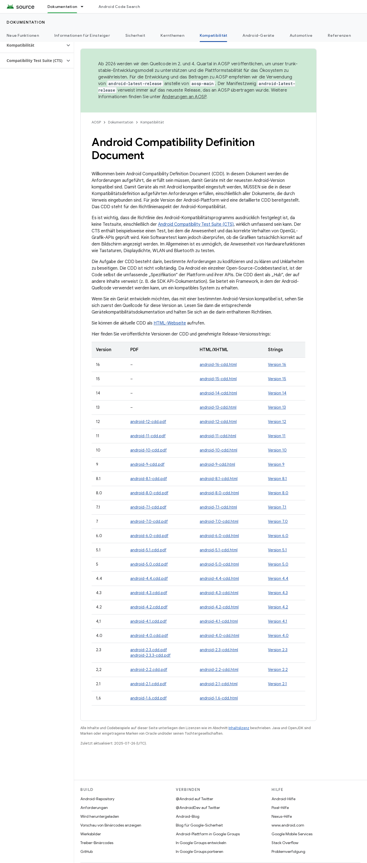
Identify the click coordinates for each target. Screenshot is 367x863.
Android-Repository (97, 798)
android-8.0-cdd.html (219, 492)
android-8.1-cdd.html (219, 478)
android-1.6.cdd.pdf (148, 698)
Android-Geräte (258, 35)
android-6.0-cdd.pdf (149, 535)
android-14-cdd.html (218, 393)
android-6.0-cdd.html (219, 535)
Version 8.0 (278, 492)
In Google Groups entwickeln (201, 842)
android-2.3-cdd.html (219, 649)
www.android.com (288, 825)
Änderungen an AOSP (184, 97)
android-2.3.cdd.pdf (148, 649)
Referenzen (339, 35)
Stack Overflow (285, 842)
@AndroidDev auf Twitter (198, 807)
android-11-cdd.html (218, 435)
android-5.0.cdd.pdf (149, 564)
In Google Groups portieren (199, 851)
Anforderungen (94, 807)
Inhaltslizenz (238, 728)
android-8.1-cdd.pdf (148, 478)
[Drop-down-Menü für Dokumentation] (84, 6)
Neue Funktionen (23, 35)
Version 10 (277, 450)
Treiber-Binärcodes (96, 842)
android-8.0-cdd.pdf (149, 492)
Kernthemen (172, 35)
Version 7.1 (277, 507)
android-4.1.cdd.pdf (148, 621)
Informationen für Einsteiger (82, 35)
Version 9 (276, 464)
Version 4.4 (278, 578)
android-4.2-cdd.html (219, 607)
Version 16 (277, 364)
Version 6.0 (278, 535)
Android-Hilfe (283, 798)
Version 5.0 (278, 564)
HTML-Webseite (170, 323)
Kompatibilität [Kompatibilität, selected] (213, 35)
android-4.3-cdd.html (219, 592)
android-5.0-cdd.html (219, 564)
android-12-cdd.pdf (148, 421)
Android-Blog (187, 816)
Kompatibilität (152, 122)
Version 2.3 (277, 649)
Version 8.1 (277, 478)
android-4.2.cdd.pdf (149, 607)
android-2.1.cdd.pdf (148, 683)
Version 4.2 (278, 607)
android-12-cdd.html (218, 421)
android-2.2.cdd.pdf (148, 669)
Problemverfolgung (288, 851)
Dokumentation (26, 22)
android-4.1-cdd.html (219, 621)
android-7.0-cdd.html (219, 521)
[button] (32, 45)
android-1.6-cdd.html (219, 698)
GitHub (86, 851)
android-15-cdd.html (218, 378)
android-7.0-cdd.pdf (149, 521)
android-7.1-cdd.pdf (148, 507)
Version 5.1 (277, 550)
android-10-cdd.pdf (148, 450)
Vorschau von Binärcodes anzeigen (110, 825)
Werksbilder (90, 833)
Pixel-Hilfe (280, 807)
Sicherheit (135, 35)
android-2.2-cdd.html (219, 669)
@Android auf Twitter (194, 798)
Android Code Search (119, 6)
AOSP (96, 122)
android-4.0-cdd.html (219, 635)
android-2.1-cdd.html (219, 683)
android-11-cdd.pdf (148, 435)
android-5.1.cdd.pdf (148, 550)
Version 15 (277, 378)
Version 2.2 (278, 669)
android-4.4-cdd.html (219, 578)
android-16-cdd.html (218, 364)
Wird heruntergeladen (99, 816)
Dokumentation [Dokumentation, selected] (62, 6)
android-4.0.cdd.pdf (149, 635)
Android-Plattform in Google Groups (208, 833)
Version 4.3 (278, 592)
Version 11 (277, 435)
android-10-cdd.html (218, 450)
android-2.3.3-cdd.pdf (150, 655)
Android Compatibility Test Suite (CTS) (196, 224)
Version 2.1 (277, 683)
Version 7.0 (278, 521)
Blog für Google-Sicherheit (199, 825)
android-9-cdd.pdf (147, 464)
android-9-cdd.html (217, 464)
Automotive (301, 35)
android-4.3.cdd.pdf (148, 592)
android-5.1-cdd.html (219, 550)
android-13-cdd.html (218, 407)
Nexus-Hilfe (282, 816)
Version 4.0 (278, 635)
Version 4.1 (277, 621)
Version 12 (277, 421)
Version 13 (277, 407)
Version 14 (277, 393)
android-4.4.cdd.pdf (149, 578)
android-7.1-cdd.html (218, 507)
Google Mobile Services (292, 833)
